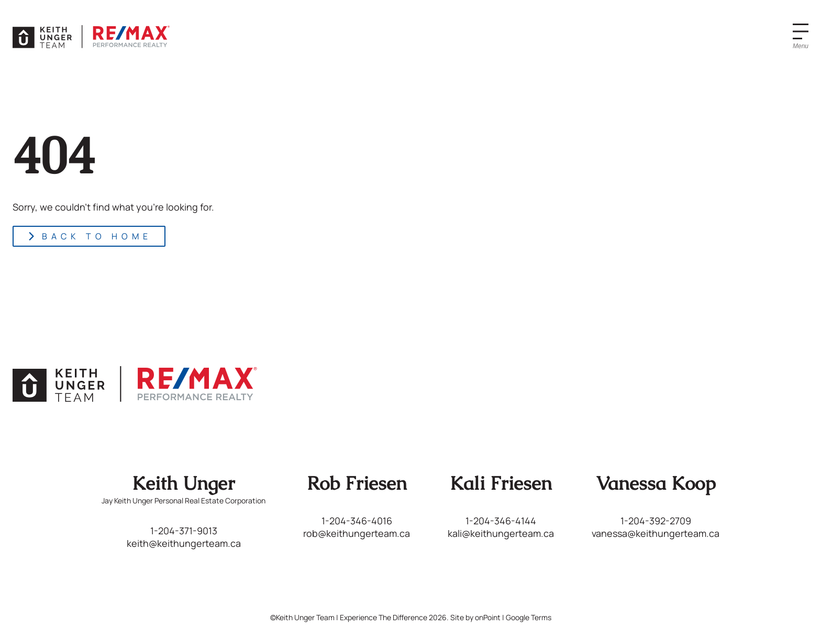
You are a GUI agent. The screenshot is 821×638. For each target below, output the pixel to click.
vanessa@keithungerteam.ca (655, 533)
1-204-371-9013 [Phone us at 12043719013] (183, 530)
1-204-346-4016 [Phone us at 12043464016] (356, 520)
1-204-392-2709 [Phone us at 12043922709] (655, 520)
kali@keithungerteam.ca (501, 533)
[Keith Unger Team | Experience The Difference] (91, 36)
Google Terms (528, 617)
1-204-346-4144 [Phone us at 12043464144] (500, 520)
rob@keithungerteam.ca (356, 533)
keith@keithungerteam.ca (184, 543)
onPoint (488, 617)
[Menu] (800, 37)
